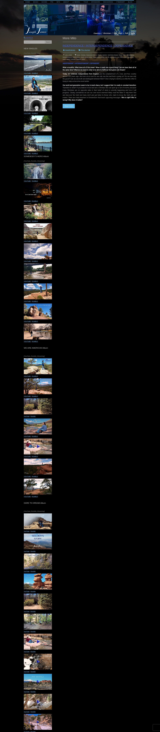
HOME (27, 2)
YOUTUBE (27, 73)
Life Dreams (113, 57)
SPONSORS (95, 2)
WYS (58, 2)
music (64, 59)
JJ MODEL (76, 2)
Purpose (78, 59)
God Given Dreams (113, 55)
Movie (132, 57)
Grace (120, 55)
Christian (83, 55)
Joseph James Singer (99, 57)
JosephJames (70, 50)
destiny (95, 55)
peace (68, 59)
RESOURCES (108, 2)
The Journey (85, 50)
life (108, 57)
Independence (130, 55)
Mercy (122, 57)
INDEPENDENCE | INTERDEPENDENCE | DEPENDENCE (98, 45)
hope (124, 55)
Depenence (89, 55)
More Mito (127, 57)
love (118, 57)
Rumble (33, 416)
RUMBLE (35, 73)
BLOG (130, 2)
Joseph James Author (86, 57)
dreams (100, 55)
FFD (51, 2)
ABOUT (66, 2)
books (78, 55)
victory (83, 59)
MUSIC (35, 2)
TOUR (86, 2)
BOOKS (44, 2)
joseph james (76, 57)
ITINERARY (120, 2)
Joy (106, 57)
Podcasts (73, 59)
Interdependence (67, 57)
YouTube (26, 416)
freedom (104, 55)
